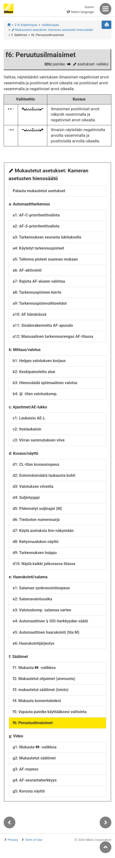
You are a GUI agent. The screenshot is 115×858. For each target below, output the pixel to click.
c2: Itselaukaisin (27, 429)
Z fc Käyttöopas (26, 25)
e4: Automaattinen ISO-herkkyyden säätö (50, 621)
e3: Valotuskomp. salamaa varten (42, 610)
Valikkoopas (50, 25)
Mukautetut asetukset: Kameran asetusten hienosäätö (52, 30)
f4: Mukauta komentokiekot (37, 700)
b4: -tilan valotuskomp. (35, 393)
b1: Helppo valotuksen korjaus (39, 360)
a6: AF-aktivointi (27, 270)
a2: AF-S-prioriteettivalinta (36, 226)
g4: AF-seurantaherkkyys (35, 780)
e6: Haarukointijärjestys (33, 643)
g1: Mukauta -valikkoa (35, 747)
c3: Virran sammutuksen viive (39, 440)
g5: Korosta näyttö (29, 791)
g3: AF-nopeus (25, 769)
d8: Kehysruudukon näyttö (35, 541)
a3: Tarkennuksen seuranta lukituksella (47, 237)
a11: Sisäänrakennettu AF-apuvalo (43, 325)
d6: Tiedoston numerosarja (36, 519)
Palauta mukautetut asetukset (39, 191)
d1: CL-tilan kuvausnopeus (36, 464)
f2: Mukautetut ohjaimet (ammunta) (44, 678)
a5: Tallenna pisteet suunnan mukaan (45, 259)
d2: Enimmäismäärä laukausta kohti (44, 475)
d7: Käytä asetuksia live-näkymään (43, 530)
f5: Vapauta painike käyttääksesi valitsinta (49, 711)
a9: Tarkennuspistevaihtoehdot (40, 303)
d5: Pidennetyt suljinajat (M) (37, 508)
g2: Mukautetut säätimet (34, 758)
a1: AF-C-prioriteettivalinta (36, 215)
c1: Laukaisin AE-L (29, 418)
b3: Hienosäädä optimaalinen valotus (45, 382)
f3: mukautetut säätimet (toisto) (40, 689)
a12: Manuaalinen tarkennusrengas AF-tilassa (53, 336)
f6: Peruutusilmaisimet (33, 722)
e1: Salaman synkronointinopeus (41, 588)
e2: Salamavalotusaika (32, 599)
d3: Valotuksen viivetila (33, 486)
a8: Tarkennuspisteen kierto (37, 292)
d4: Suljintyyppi (26, 497)
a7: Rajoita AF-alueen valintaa (39, 281)
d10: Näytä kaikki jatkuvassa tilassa (44, 563)
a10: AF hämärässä (29, 314)
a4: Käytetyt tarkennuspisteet (38, 248)
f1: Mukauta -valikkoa (34, 667)
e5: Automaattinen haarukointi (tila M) (46, 632)
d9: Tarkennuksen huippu (35, 552)
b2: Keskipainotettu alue (34, 371)
